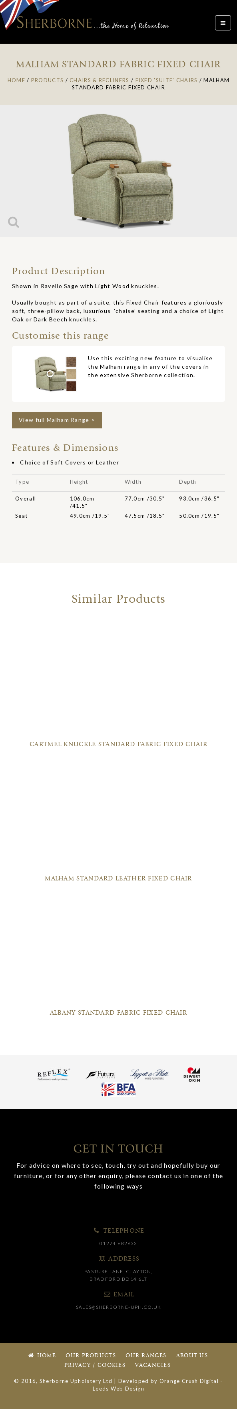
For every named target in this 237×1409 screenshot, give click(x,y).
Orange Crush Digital (189, 1381)
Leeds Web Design (118, 1388)
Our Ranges (145, 1356)
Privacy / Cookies (94, 1366)
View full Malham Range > (57, 419)
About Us (192, 1356)
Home (41, 1356)
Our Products (91, 1356)
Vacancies (153, 1366)
